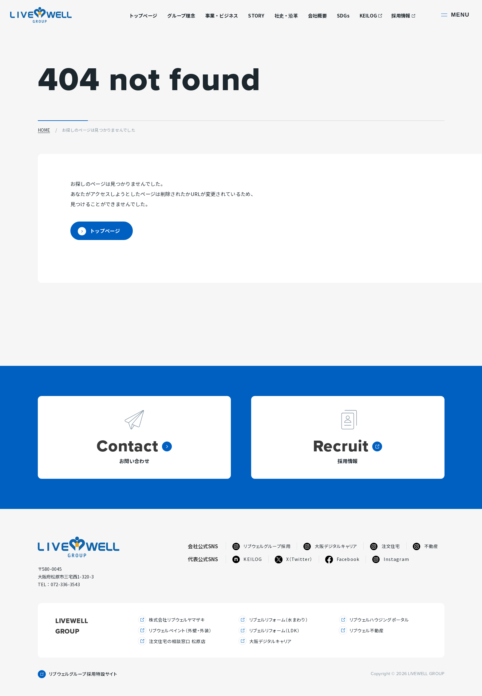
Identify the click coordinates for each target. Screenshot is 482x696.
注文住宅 (385, 546)
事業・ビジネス (221, 15)
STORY (256, 15)
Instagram (390, 559)
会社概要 (317, 15)
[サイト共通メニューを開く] (455, 15)
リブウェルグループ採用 (261, 546)
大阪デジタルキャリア (330, 546)
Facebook (342, 559)
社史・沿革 (286, 15)
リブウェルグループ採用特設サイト (83, 674)
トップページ (143, 15)
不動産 (425, 546)
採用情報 (400, 15)
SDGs (343, 15)
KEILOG (368, 15)
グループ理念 (181, 15)
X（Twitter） (293, 559)
